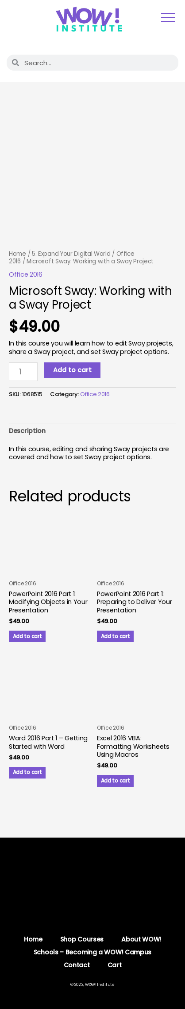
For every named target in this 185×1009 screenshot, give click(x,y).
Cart (115, 965)
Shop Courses (82, 939)
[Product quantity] (23, 371)
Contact (77, 965)
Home (17, 254)
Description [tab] (27, 430)
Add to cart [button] (27, 636)
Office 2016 (25, 274)
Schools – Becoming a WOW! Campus (92, 952)
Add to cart (72, 369)
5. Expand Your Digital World (71, 254)
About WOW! (141, 939)
